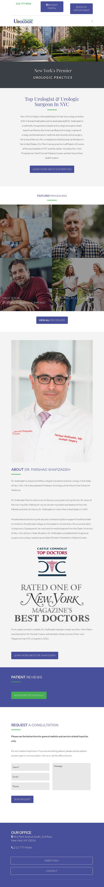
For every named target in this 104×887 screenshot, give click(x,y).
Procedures (52, 320)
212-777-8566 (22, 3)
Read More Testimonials (29, 695)
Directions (51, 860)
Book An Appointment (81, 9)
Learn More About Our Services (52, 169)
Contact (51, 870)
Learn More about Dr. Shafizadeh (35, 655)
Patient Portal (52, 7)
